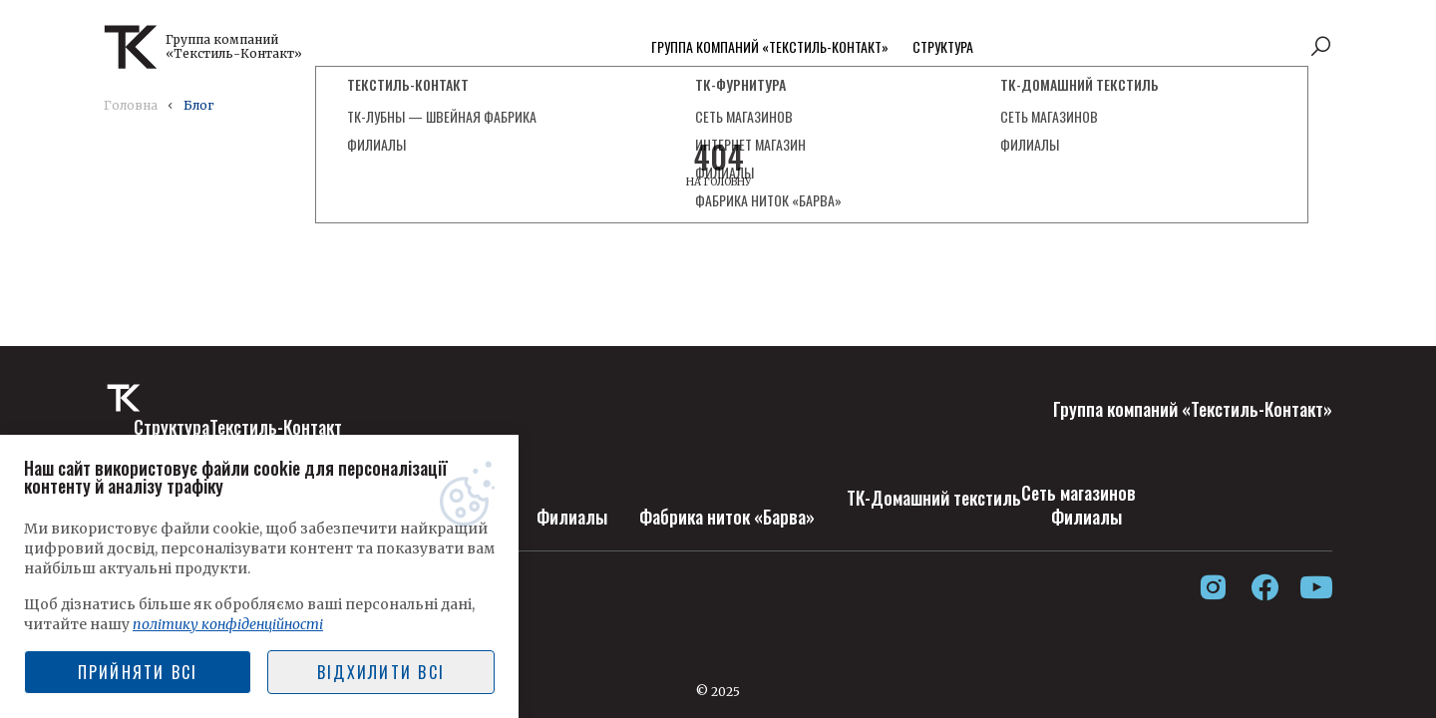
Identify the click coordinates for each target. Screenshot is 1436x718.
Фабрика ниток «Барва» (727, 517)
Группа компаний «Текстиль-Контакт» (770, 46)
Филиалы (572, 517)
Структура (942, 46)
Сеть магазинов (1078, 493)
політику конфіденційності (228, 624)
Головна (131, 105)
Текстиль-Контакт (275, 427)
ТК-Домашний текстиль (934, 498)
